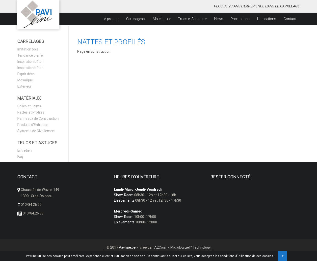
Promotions (240, 19)
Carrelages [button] (135, 19)
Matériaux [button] (162, 19)
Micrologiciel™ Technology (190, 247)
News (218, 19)
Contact (290, 19)
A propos (111, 19)
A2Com (160, 247)
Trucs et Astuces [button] (192, 19)
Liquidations (266, 19)
